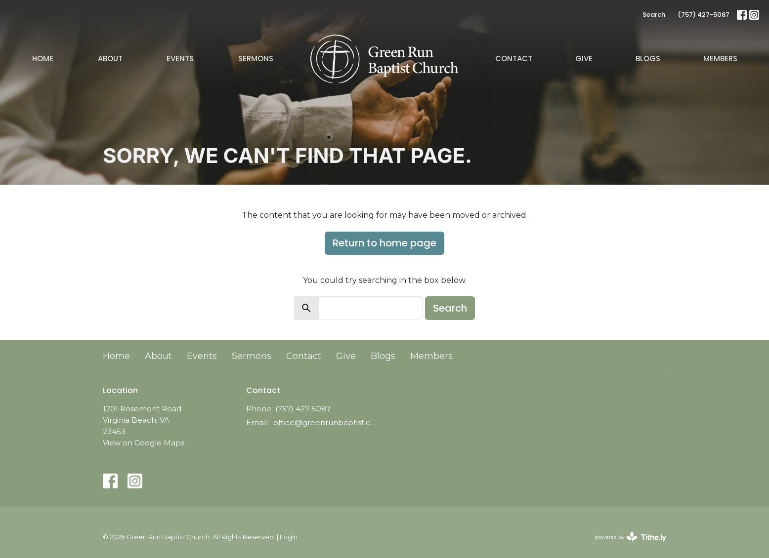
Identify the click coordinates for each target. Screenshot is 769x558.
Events (180, 58)
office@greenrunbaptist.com (326, 422)
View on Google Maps (143, 442)
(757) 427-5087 (703, 14)
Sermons (255, 58)
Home (42, 58)
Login (289, 537)
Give (584, 58)
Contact (513, 58)
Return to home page (384, 243)
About (110, 58)
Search (653, 14)
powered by (630, 537)
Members (720, 58)
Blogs (648, 58)
